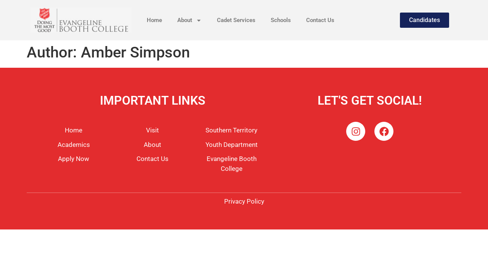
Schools (281, 20)
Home (154, 20)
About (189, 20)
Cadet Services (236, 20)
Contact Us (320, 20)
